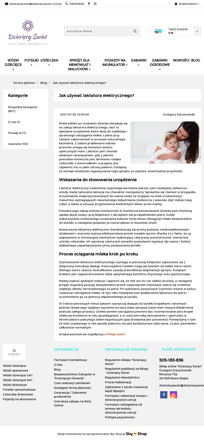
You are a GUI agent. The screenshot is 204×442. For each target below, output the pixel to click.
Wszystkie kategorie (22, 107)
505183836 (75, 3)
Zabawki (138, 62)
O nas (12, 122)
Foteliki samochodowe (19, 389)
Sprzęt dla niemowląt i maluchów (79, 64)
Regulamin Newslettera (122, 377)
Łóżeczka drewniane (18, 394)
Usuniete (14, 144)
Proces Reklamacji (118, 382)
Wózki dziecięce (13, 64)
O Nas (58, 364)
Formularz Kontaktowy (70, 360)
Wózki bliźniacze (15, 384)
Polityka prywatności (120, 417)
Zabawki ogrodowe (160, 64)
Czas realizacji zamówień (72, 383)
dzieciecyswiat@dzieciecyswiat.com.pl (33, 3)
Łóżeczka (49, 62)
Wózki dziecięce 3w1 (17, 380)
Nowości (181, 60)
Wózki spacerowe (15, 370)
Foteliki (31, 62)
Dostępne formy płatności (72, 387)
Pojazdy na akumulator (115, 62)
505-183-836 (171, 360)
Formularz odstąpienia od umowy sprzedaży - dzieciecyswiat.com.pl (123, 408)
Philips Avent (116, 334)
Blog (195, 60)
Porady (13, 133)
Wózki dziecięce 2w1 (17, 375)
